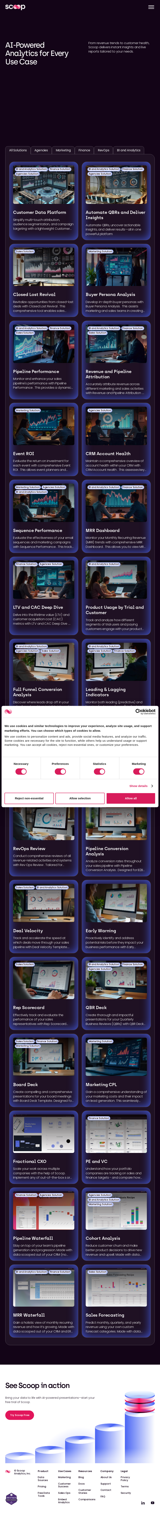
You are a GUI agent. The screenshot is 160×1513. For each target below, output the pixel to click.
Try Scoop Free (19, 1415)
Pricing (42, 1486)
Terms (125, 1486)
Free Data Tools (44, 1494)
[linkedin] (143, 1503)
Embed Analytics (64, 1501)
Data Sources (43, 1479)
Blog (81, 1477)
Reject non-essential (29, 798)
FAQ (103, 1496)
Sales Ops (64, 1493)
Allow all (131, 798)
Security (126, 1493)
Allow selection (80, 798)
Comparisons (86, 1499)
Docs (81, 1483)
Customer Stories (84, 1491)
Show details (138, 786)
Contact (106, 1490)
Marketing (64, 1477)
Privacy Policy (125, 1479)
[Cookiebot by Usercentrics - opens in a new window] (138, 712)
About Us (106, 1477)
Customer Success (64, 1485)
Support (106, 1483)
